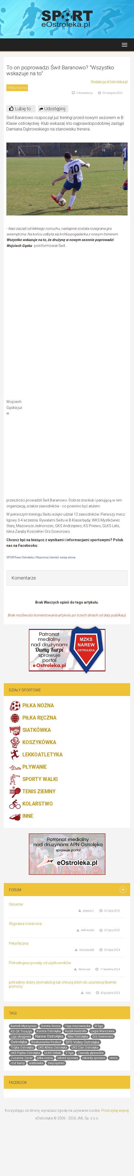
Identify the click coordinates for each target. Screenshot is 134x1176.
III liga (99, 1026)
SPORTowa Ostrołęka (20, 557)
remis (113, 1058)
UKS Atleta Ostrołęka (52, 1047)
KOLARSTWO (31, 804)
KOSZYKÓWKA (32, 743)
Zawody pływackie (91, 1053)
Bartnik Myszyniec (24, 1026)
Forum (15, 890)
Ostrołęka (19, 1042)
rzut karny (18, 1063)
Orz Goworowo (102, 1036)
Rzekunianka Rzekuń (46, 1042)
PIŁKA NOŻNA (31, 706)
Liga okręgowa (21, 1036)
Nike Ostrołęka (78, 1036)
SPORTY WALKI (33, 780)
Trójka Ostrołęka (22, 1047)
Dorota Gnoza (50, 1026)
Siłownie (16, 904)
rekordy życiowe (93, 1058)
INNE (21, 816)
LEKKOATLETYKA (36, 755)
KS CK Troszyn (21, 1031)
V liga (70, 1053)
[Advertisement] (80, 448)
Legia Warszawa (102, 1031)
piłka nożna (45, 1058)
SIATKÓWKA (30, 730)
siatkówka (36, 1063)
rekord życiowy (67, 1058)
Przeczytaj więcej (115, 1110)
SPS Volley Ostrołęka (82, 1042)
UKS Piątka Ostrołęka (25, 1053)
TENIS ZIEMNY (32, 792)
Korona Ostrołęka (48, 1031)
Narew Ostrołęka (49, 1036)
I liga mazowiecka (77, 1026)
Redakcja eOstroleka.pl (109, 82)
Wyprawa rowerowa (25, 924)
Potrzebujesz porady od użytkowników (40, 963)
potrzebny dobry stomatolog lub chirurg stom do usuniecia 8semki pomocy (62, 984)
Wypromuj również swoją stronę (56, 557)
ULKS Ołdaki (52, 1053)
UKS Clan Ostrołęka (85, 1047)
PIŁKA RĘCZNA (32, 718)
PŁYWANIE (28, 767)
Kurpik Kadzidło (76, 1031)
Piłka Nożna (18, 943)
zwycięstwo (56, 1063)
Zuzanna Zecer (22, 1058)
